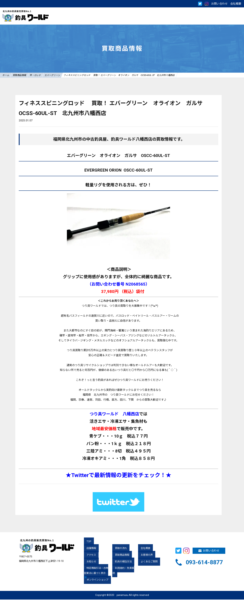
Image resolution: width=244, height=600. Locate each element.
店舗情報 (89, 548)
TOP (86, 542)
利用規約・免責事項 (123, 568)
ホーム (8, 75)
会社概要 (235, 3)
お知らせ (89, 562)
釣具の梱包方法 (120, 562)
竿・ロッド (46, 75)
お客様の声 (144, 555)
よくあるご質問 (146, 562)
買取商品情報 (26, 75)
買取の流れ (118, 548)
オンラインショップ (98, 580)
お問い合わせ (219, 3)
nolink (225, 97)
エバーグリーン (67, 75)
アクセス (88, 555)
